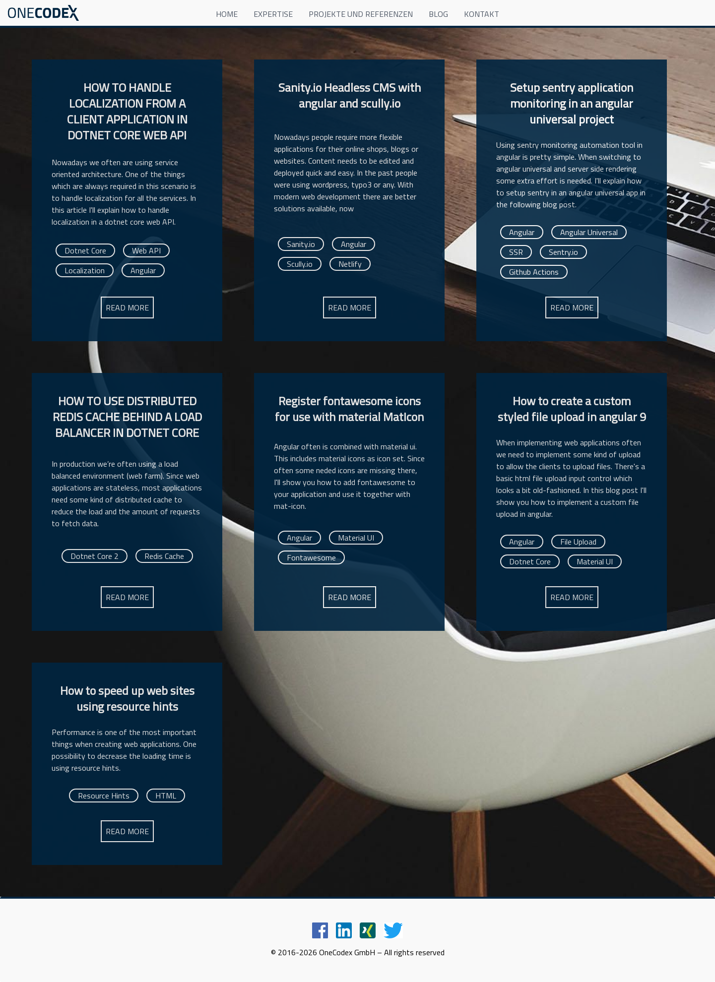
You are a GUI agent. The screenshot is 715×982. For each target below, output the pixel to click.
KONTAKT (481, 14)
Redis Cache (164, 556)
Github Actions (534, 272)
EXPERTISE (273, 14)
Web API (146, 250)
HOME (227, 14)
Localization (85, 270)
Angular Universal (589, 232)
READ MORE (127, 307)
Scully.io (300, 264)
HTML (165, 795)
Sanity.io (301, 244)
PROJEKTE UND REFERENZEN (361, 14)
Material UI (356, 538)
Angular (143, 270)
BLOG (438, 14)
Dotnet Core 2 (94, 556)
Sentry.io (563, 252)
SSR (516, 252)
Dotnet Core (85, 250)
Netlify (350, 264)
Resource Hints (104, 795)
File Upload (578, 542)
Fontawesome (311, 557)
